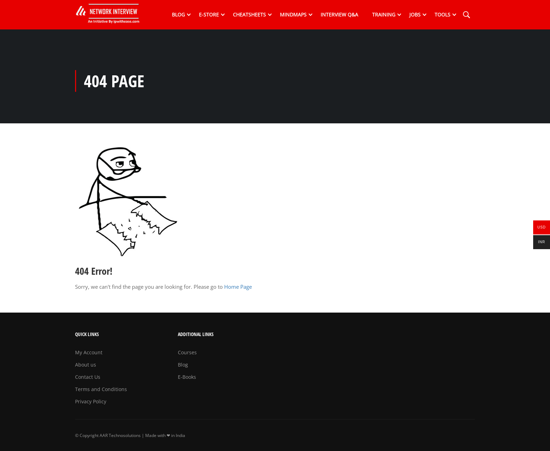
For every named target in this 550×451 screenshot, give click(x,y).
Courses (187, 352)
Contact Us (87, 377)
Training (383, 14)
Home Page (238, 286)
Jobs (415, 14)
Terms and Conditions (101, 389)
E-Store (209, 14)
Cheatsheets (249, 14)
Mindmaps (293, 14)
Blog (178, 14)
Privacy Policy (90, 401)
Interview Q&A (339, 14)
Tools (442, 14)
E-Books (187, 377)
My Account (88, 352)
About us (85, 364)
